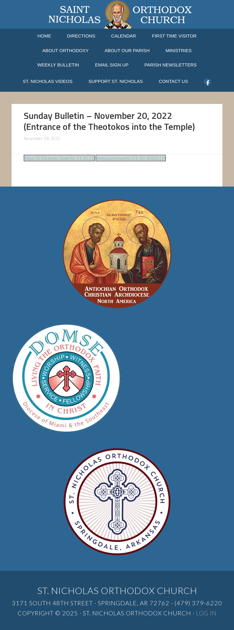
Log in (206, 613)
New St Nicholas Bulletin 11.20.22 (59, 158)
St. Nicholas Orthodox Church (117, 14)
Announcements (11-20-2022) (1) (130, 158)
